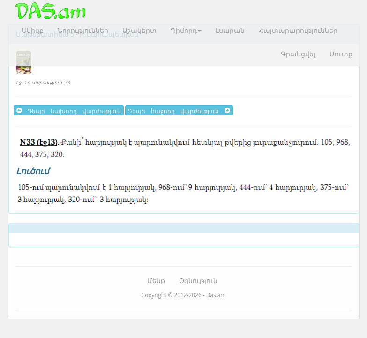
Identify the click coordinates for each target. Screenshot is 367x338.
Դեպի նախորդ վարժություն (68, 110)
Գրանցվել (298, 53)
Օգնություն (198, 280)
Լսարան (230, 30)
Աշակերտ (139, 30)
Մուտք (341, 53)
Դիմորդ (186, 30)
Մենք (156, 280)
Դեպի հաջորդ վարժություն (179, 110)
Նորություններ (83, 30)
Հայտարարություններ (298, 30)
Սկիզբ (33, 30)
